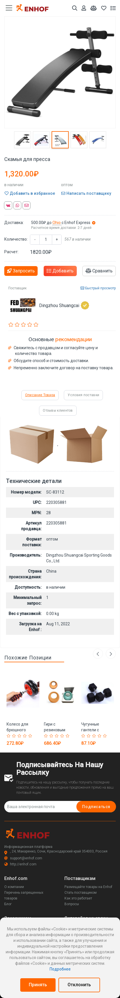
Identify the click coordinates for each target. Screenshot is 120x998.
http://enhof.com (20, 864)
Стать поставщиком (80, 893)
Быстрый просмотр (98, 288)
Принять (38, 984)
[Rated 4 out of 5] (25, 736)
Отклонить (79, 984)
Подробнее (60, 969)
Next (111, 654)
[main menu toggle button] (9, 8)
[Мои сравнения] (93, 8)
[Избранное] (103, 8)
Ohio (57, 222)
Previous (96, 654)
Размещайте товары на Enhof (88, 887)
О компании (14, 887)
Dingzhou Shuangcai (64, 305)
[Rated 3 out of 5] (20, 736)
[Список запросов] (113, 8)
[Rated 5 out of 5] (31, 736)
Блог (8, 904)
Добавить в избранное (30, 193)
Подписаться (96, 806)
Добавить (60, 271)
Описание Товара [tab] (40, 395)
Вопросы (71, 904)
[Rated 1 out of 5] (9, 736)
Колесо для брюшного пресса (17, 730)
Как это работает (78, 898)
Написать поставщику (86, 193)
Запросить (21, 271)
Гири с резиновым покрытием (54, 730)
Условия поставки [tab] (83, 395)
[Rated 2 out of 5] (14, 736)
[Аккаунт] (84, 8)
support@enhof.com (23, 858)
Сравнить (99, 271)
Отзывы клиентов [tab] (58, 410)
